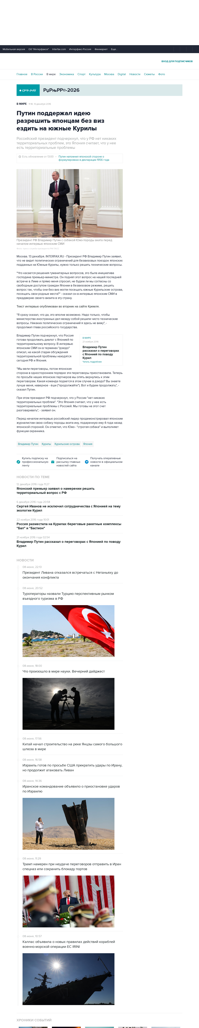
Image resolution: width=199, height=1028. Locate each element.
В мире (51, 74)
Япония (87, 444)
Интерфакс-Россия (80, 49)
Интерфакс (99, 61)
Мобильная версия (14, 49)
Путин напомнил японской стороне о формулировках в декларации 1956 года (84, 158)
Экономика (66, 74)
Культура (95, 74)
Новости (134, 74)
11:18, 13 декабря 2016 (40, 104)
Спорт (81, 74)
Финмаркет (101, 49)
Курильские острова (67, 444)
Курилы (46, 444)
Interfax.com (59, 49)
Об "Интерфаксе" (38, 49)
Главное (22, 74)
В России (37, 74)
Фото (161, 74)
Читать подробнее (101, 354)
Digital (122, 74)
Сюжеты (149, 74)
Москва (109, 74)
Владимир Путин (28, 444)
